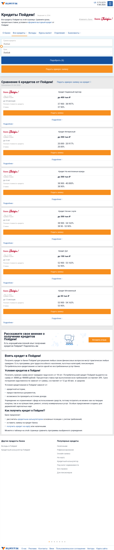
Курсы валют (45, 32)
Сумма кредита (9, 40)
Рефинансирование (65, 450)
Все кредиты (19, 32)
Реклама (32, 548)
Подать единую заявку (57, 69)
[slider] (1, 46)
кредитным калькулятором (30, 419)
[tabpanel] (27, 446)
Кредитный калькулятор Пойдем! (15, 450)
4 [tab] (57, 541)
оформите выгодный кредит (40, 22)
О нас (24, 548)
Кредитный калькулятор (67, 461)
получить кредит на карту (18, 426)
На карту (61, 457)
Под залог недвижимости (68, 465)
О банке (6, 32)
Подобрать (57, 60)
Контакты (43, 548)
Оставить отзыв (99, 340)
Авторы (90, 548)
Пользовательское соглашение (70, 548)
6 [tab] (62, 541)
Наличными (62, 446)
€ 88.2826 (101, 5)
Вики (52, 548)
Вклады (32, 32)
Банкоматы (73, 32)
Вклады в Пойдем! (9, 446)
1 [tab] (49, 541)
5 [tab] (59, 541)
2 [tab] (52, 541)
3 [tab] (54, 541)
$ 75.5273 (101, 2)
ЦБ (95, 2)
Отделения (59, 32)
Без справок (62, 469)
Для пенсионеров (64, 473)
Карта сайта (101, 548)
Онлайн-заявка (63, 454)
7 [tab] (65, 541)
